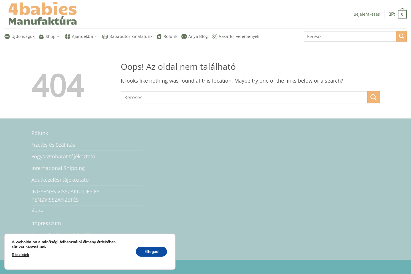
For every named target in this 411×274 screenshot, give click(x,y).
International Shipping (58, 168)
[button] (367, 14)
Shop (49, 36)
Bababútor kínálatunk (127, 36)
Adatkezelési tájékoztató (60, 179)
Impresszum (46, 223)
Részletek (20, 254)
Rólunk (166, 36)
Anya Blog (194, 36)
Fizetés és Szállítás (53, 144)
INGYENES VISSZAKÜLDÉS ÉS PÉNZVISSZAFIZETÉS (65, 195)
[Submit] (401, 36)
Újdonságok (19, 36)
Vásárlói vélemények (235, 36)
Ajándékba (81, 36)
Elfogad (151, 251)
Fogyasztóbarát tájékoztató (63, 156)
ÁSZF (37, 211)
